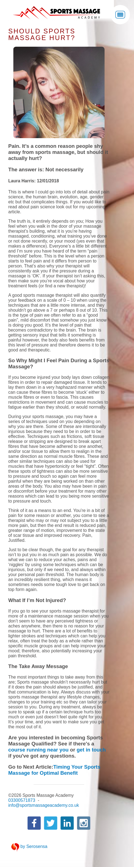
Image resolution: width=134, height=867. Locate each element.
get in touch (91, 750)
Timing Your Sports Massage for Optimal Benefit (54, 770)
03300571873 (21, 800)
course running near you (38, 750)
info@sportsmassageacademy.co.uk (43, 805)
